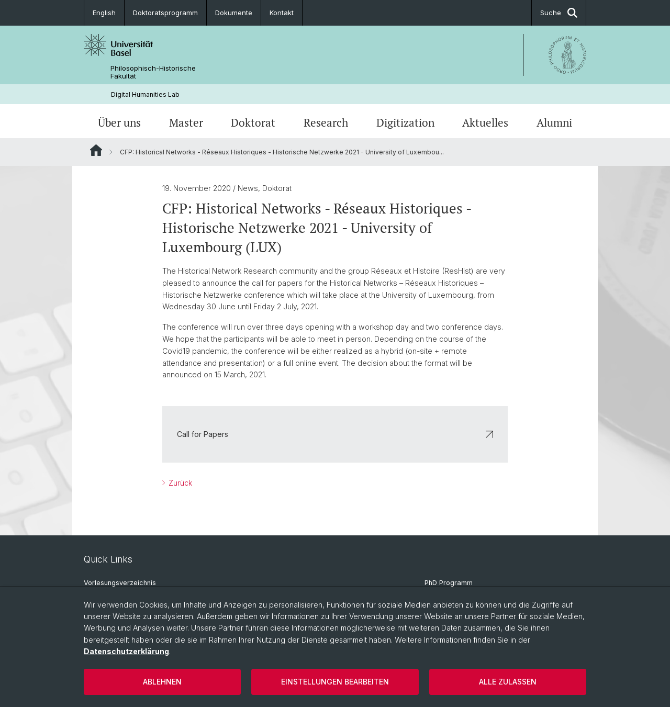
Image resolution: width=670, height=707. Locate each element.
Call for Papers (335, 434)
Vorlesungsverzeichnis (120, 583)
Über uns (119, 122)
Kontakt (282, 12)
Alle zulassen (508, 681)
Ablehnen (162, 681)
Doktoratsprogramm (165, 12)
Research (326, 122)
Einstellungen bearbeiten (335, 681)
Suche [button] (558, 13)
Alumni (554, 122)
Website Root (96, 150)
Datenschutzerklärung (126, 651)
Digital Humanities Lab (145, 94)
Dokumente (233, 12)
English (104, 12)
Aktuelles (485, 122)
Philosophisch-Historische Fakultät (153, 72)
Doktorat (253, 122)
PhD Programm (449, 583)
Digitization (405, 122)
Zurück (179, 482)
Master (186, 122)
